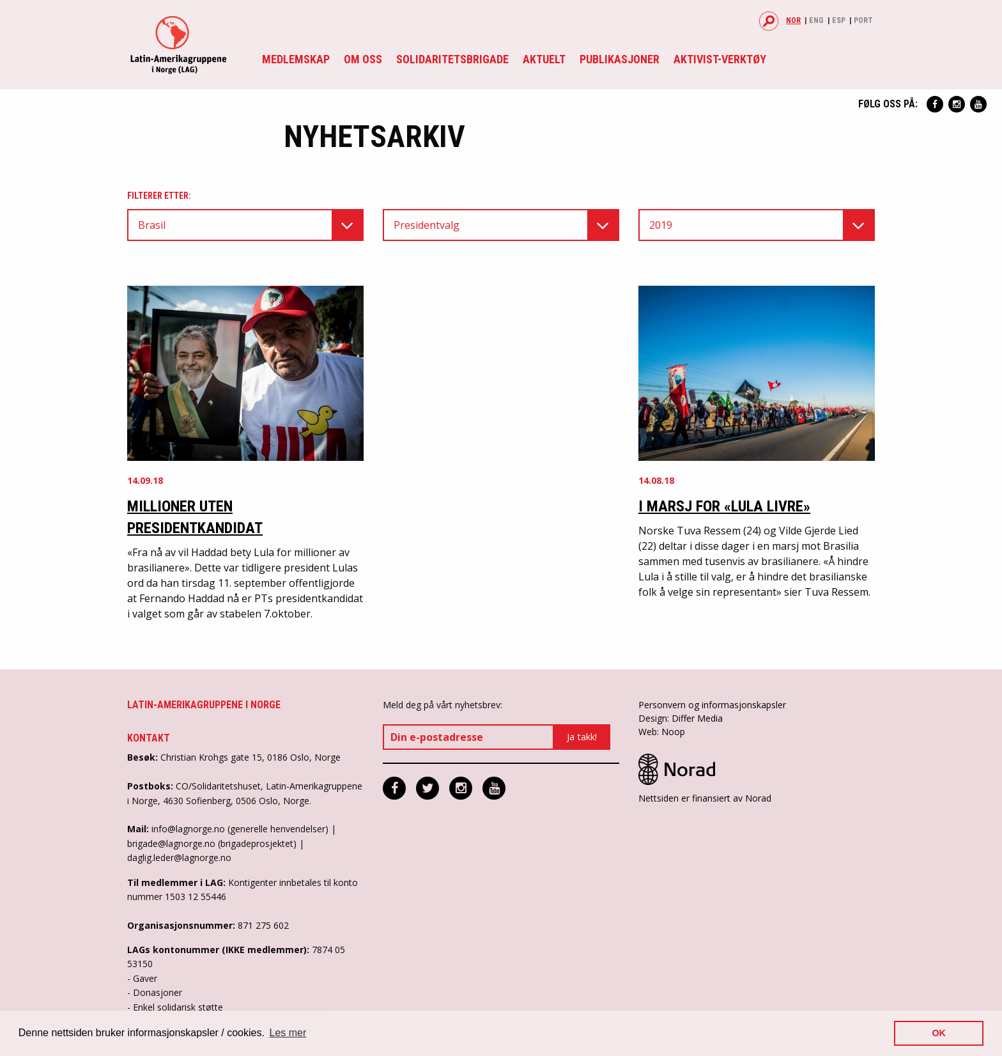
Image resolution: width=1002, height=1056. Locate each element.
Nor (793, 20)
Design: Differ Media (680, 718)
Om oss (363, 59)
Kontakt (148, 738)
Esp (838, 20)
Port (863, 20)
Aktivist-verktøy (720, 59)
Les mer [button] (288, 1032)
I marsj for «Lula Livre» (724, 506)
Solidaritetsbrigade (452, 59)
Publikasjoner (619, 59)
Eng (816, 20)
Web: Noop (661, 732)
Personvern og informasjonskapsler (712, 705)
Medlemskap (296, 59)
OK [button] (939, 1033)
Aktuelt (544, 59)
